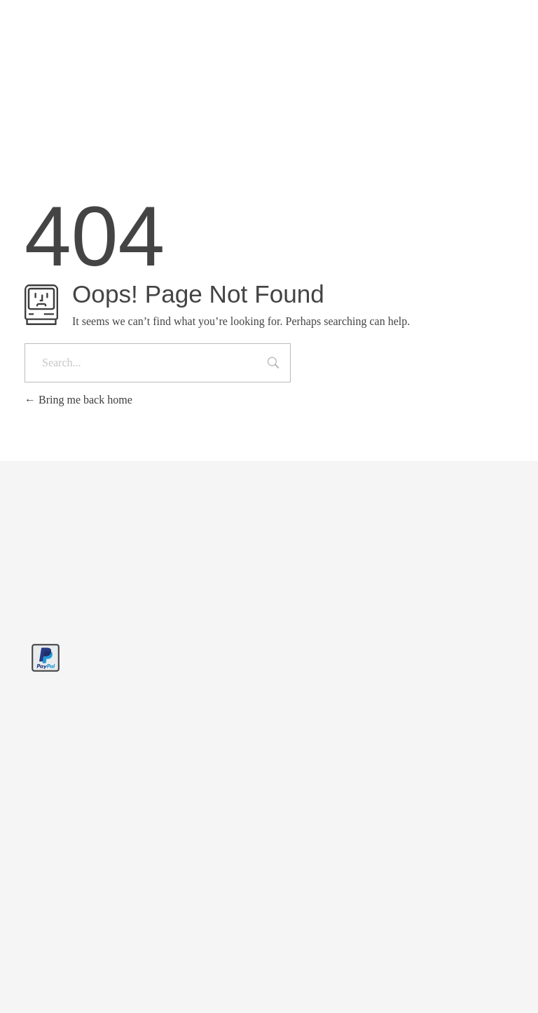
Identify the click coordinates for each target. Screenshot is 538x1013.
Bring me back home (78, 400)
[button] (31, 982)
